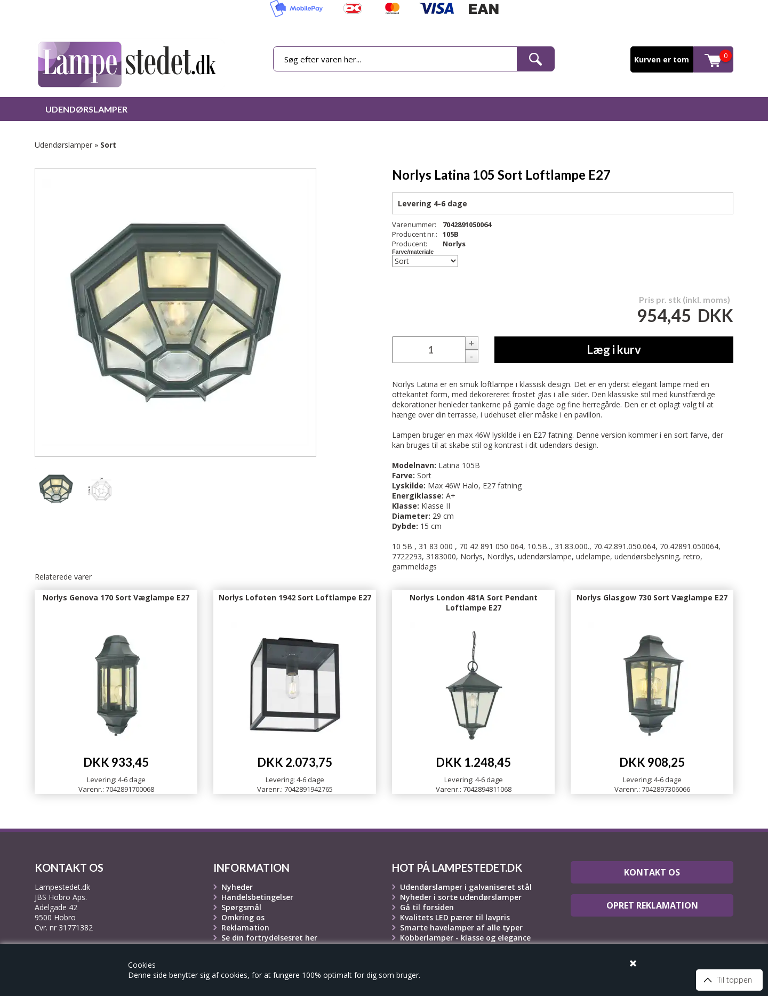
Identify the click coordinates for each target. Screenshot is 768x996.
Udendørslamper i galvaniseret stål (466, 887)
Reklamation (245, 927)
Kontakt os (652, 872)
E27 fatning (502, 485)
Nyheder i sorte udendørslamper (461, 897)
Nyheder (237, 887)
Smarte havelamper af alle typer (461, 927)
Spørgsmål (241, 907)
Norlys (454, 243)
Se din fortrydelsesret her (269, 938)
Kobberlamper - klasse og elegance (465, 938)
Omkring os (243, 917)
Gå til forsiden (427, 907)
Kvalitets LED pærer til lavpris (455, 917)
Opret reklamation (652, 905)
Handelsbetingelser (257, 897)
